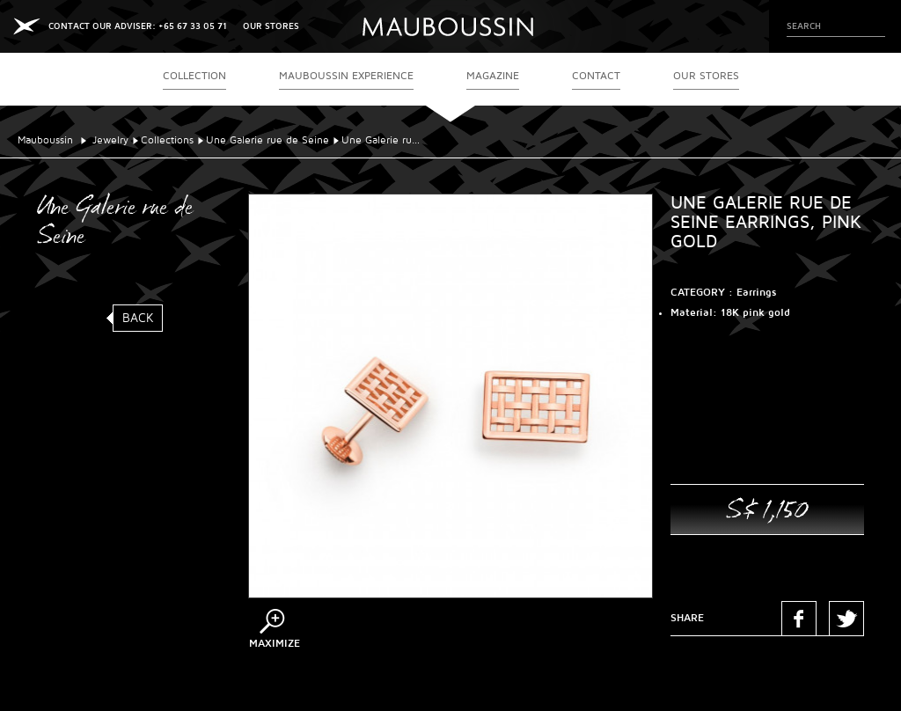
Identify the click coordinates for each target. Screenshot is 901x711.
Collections (167, 140)
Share (687, 618)
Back (138, 318)
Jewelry (110, 140)
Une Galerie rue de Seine (267, 140)
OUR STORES (271, 26)
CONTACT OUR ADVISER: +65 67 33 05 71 (137, 26)
